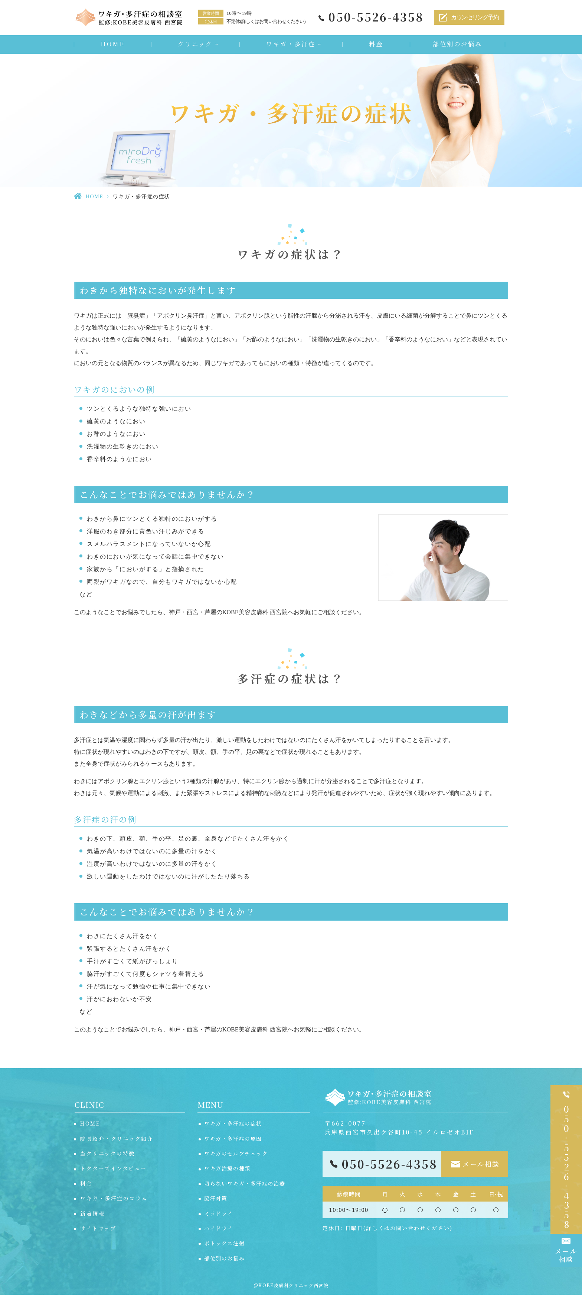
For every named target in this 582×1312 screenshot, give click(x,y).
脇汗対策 (215, 1215)
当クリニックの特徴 (107, 1170)
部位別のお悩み (457, 46)
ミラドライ (218, 1230)
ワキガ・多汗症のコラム (114, 1215)
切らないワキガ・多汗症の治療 (244, 1200)
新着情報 (92, 1230)
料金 (376, 46)
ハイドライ (218, 1245)
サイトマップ (98, 1245)
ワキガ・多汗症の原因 (233, 1155)
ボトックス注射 (224, 1260)
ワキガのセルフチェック (236, 1170)
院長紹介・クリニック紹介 (116, 1155)
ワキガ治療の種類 (227, 1185)
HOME (112, 46)
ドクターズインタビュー (113, 1185)
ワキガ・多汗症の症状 (233, 1140)
